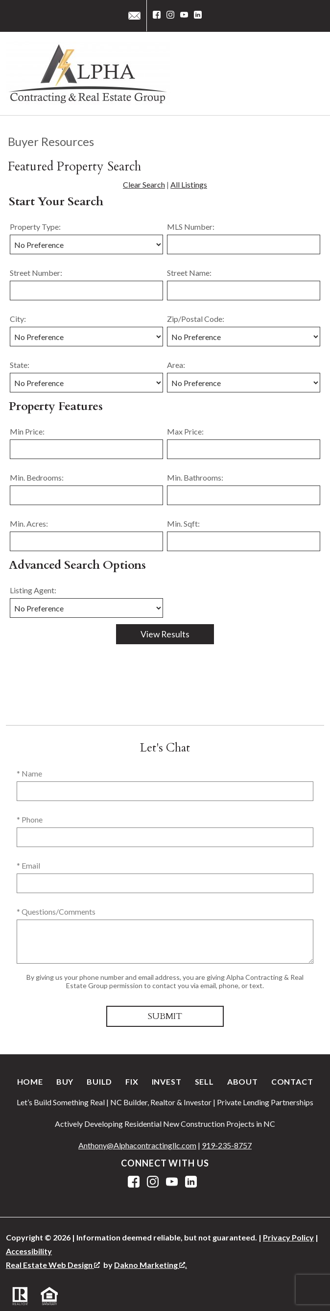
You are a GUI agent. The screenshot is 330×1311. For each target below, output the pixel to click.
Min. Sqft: (183, 523)
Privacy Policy (288, 1237)
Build (99, 1081)
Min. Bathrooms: (195, 477)
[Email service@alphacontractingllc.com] (134, 16)
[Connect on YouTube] (184, 16)
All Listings (188, 184)
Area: (176, 364)
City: (18, 318)
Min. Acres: (29, 523)
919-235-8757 (227, 1145)
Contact (292, 1081)
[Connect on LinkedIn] (198, 16)
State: (19, 364)
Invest (167, 1081)
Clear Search (144, 184)
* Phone (30, 819)
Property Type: (35, 226)
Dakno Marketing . (150, 1264)
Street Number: (36, 272)
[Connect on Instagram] (170, 16)
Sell (204, 1081)
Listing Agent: (33, 590)
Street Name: (189, 272)
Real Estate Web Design (53, 1264)
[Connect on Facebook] (157, 16)
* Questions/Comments (56, 911)
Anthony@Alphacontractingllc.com (137, 1145)
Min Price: (27, 431)
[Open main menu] (312, 73)
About (242, 1081)
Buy (64, 1081)
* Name (29, 773)
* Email (28, 865)
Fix (131, 1081)
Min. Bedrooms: (37, 477)
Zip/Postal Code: (195, 318)
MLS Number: (190, 226)
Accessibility (29, 1251)
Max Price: (185, 431)
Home (30, 1081)
